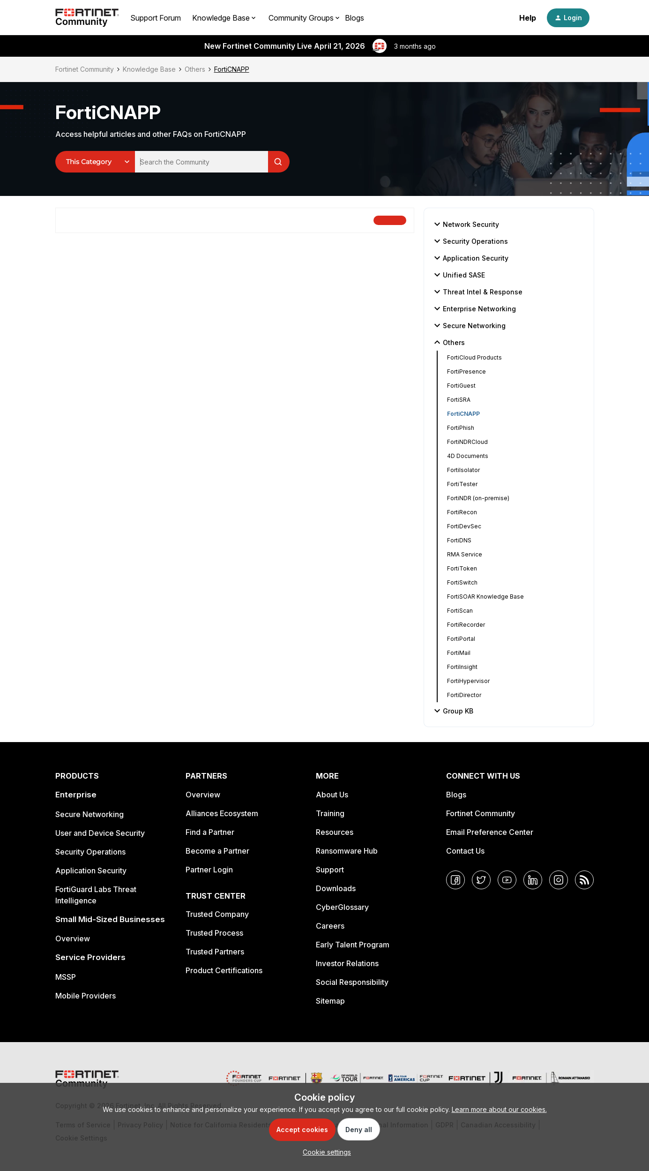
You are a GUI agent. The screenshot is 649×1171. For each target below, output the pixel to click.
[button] (568, 17)
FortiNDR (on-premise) (478, 498)
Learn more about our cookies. (499, 1109)
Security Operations (470, 241)
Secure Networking (469, 325)
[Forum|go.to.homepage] (87, 17)
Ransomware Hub (347, 851)
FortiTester (462, 484)
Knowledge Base (149, 69)
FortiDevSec (464, 526)
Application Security (470, 257)
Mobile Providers (85, 995)
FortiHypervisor (468, 680)
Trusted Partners (215, 951)
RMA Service (464, 554)
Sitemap (330, 1001)
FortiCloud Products (474, 357)
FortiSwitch (462, 582)
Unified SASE (458, 274)
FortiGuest (461, 385)
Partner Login (209, 869)
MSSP (65, 977)
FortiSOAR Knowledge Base (485, 596)
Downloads (336, 888)
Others (195, 69)
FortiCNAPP (463, 413)
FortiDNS (459, 540)
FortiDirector (464, 694)
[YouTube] (507, 880)
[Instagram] (558, 880)
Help (527, 18)
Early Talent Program (352, 944)
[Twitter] (481, 880)
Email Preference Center (489, 832)
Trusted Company (217, 914)
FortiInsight (462, 666)
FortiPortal (461, 638)
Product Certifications (224, 970)
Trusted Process (214, 933)
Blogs (354, 18)
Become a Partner (217, 851)
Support (330, 869)
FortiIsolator (463, 469)
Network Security (465, 224)
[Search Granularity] (95, 162)
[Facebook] (455, 880)
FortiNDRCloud (467, 441)
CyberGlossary (342, 907)
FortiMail (458, 652)
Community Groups (301, 18)
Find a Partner (210, 832)
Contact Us (465, 851)
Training (330, 813)
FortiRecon (462, 512)
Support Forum (155, 18)
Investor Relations (347, 963)
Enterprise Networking (474, 308)
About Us (332, 794)
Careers (330, 926)
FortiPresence (466, 371)
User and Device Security (100, 833)
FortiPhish (460, 427)
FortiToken (462, 568)
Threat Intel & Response (477, 291)
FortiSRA (458, 399)
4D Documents (467, 455)
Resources (334, 832)
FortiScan (460, 610)
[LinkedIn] (532, 880)
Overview (72, 938)
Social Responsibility (352, 982)
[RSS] (584, 880)
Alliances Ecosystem (222, 813)
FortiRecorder (466, 624)
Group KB (452, 710)
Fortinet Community (84, 69)
